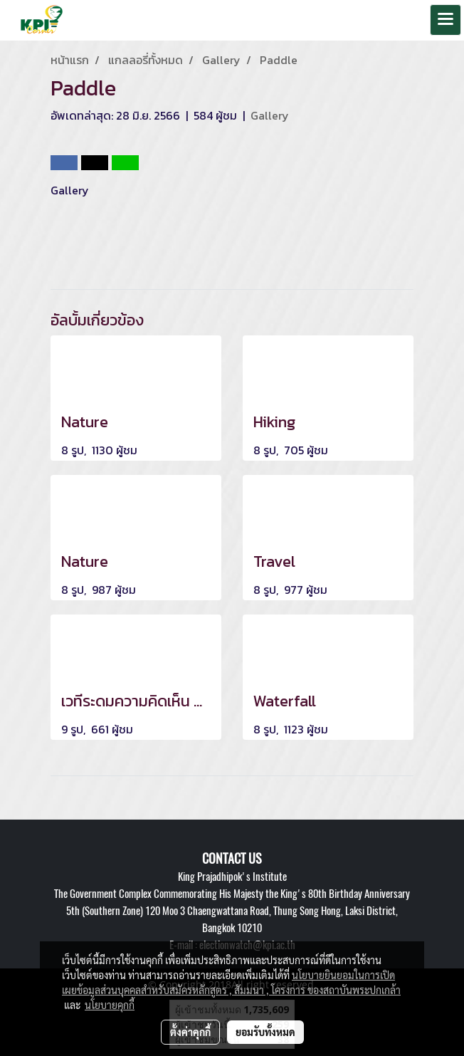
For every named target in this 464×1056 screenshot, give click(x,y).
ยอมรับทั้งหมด (265, 1031)
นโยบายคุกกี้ (110, 1004)
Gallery (270, 115)
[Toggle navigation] (445, 20)
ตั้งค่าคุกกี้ (190, 1031)
